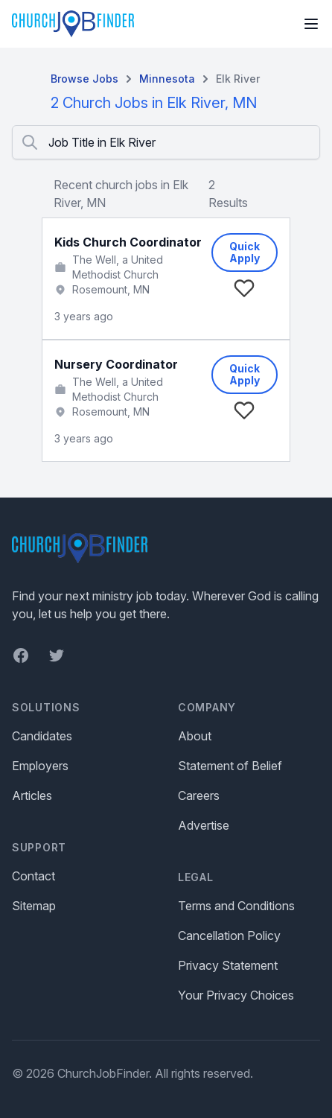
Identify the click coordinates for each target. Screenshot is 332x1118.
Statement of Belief (230, 765)
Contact (33, 875)
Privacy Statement (228, 965)
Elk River (238, 78)
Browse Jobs (84, 78)
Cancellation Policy (229, 935)
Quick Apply (244, 252)
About (194, 735)
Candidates (42, 735)
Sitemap (34, 905)
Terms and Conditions (236, 905)
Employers (40, 765)
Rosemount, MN (111, 289)
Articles (32, 795)
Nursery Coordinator (116, 364)
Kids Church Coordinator (128, 242)
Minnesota (167, 78)
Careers (199, 795)
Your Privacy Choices (236, 995)
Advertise (203, 825)
